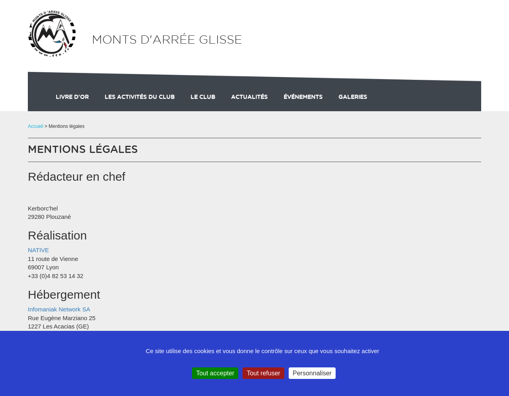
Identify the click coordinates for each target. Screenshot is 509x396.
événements (303, 97)
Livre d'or (72, 97)
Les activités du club (140, 97)
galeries (352, 97)
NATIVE (38, 250)
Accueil (35, 126)
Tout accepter (215, 373)
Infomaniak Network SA (59, 309)
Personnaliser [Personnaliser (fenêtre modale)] (312, 373)
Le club (202, 97)
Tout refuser (263, 373)
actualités (249, 97)
